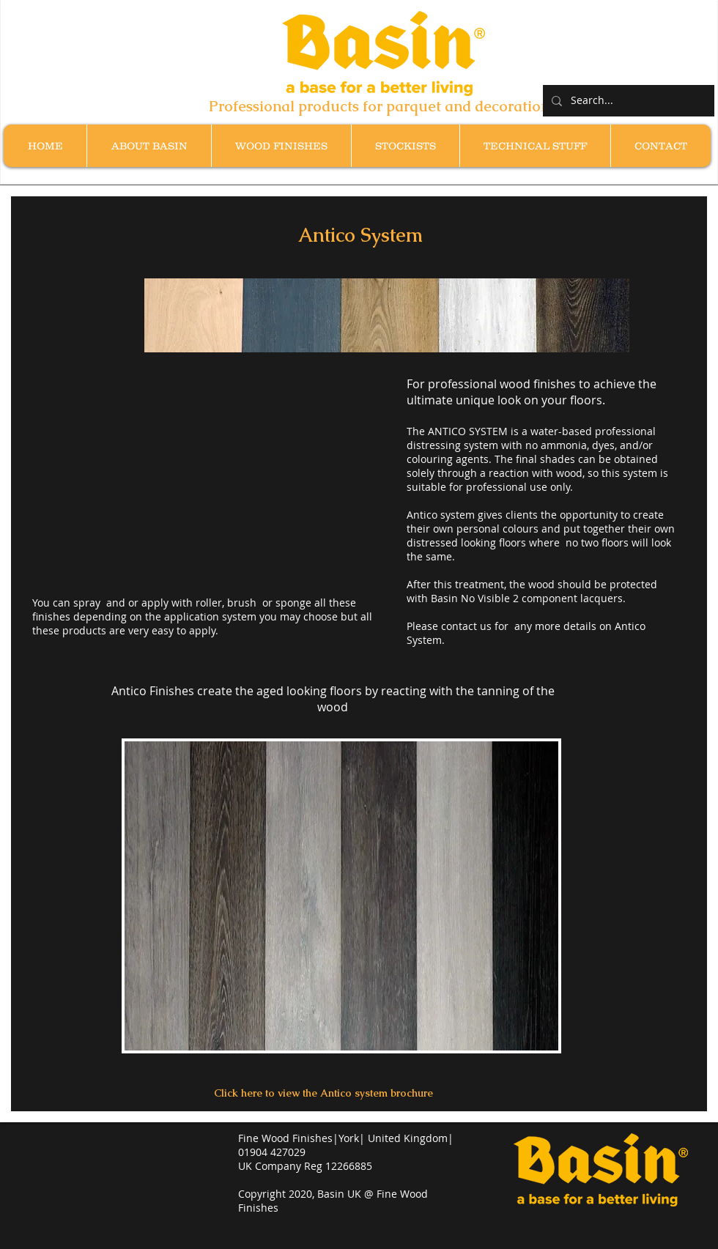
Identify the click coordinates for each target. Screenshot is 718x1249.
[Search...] (627, 100)
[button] (281, 146)
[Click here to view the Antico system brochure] (323, 1093)
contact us (466, 626)
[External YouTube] (212, 477)
